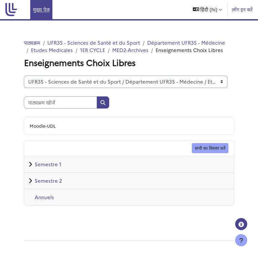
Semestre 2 (48, 180)
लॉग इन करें (242, 9)
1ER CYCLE (92, 49)
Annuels (44, 197)
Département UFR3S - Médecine (186, 42)
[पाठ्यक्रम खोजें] (60, 102)
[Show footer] (241, 240)
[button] (207, 9)
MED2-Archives (130, 49)
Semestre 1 (48, 164)
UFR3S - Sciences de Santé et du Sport (93, 42)
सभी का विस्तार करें (210, 148)
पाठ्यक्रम (32, 42)
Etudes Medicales (52, 49)
